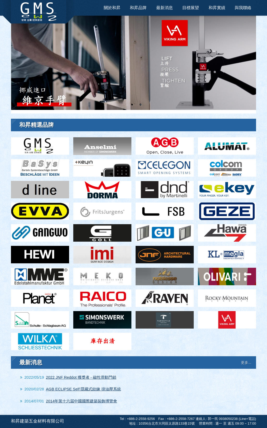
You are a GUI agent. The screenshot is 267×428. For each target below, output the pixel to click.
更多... (246, 362)
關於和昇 (112, 7)
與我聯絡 (243, 7)
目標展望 (190, 7)
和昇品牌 (138, 7)
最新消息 (164, 7)
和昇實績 (217, 7)
